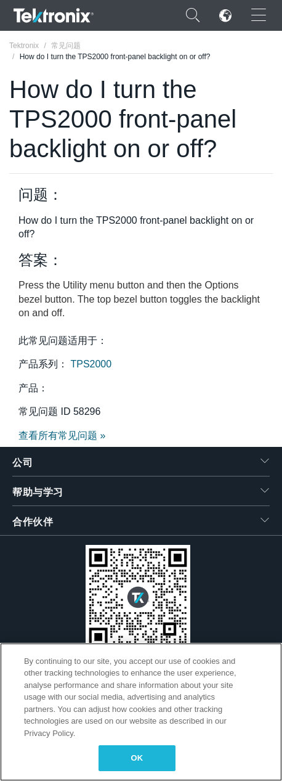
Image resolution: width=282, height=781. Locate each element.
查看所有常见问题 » (61, 435)
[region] (141, 712)
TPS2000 (90, 364)
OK (137, 758)
